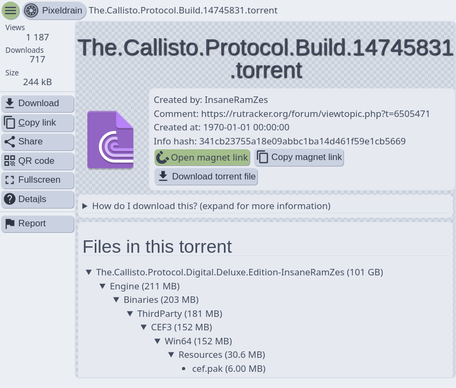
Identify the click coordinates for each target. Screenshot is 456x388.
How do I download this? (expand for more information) (211, 205)
